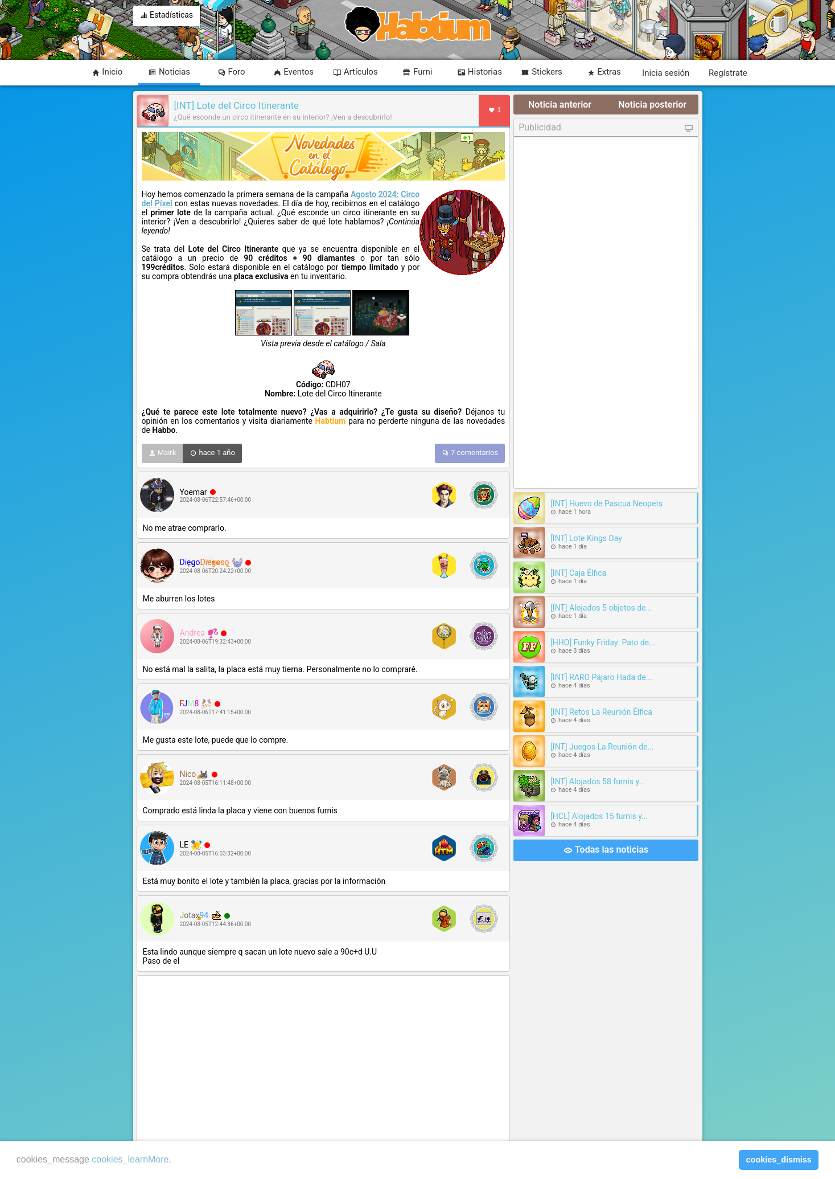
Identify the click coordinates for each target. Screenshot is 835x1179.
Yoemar (193, 492)
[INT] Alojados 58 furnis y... (597, 781)
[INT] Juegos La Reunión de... (601, 746)
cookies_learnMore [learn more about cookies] (130, 1159)
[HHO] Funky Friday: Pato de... (602, 642)
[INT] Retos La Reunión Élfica (601, 712)
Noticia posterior (652, 104)
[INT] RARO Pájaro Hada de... (601, 677)
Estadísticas (167, 16)
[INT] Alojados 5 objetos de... (601, 607)
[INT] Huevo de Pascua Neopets (606, 503)
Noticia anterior (559, 104)
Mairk (162, 453)
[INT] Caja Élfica (578, 573)
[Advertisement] (323, 1060)
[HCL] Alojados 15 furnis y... (599, 816)
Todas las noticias (605, 850)
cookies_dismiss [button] (779, 1159)
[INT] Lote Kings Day (586, 538)
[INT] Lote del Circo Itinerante (236, 105)
